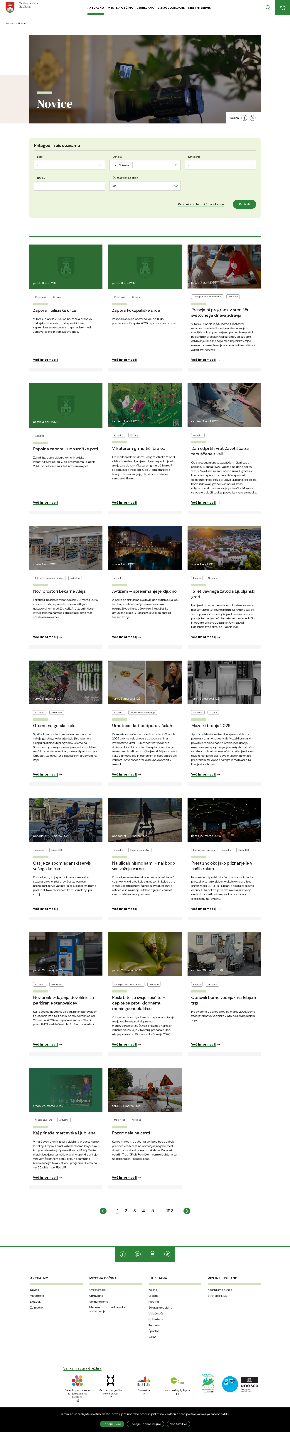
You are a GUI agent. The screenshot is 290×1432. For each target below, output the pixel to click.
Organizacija (97, 1290)
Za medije (36, 1307)
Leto (40, 156)
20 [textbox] (114, 186)
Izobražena (156, 1319)
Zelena (153, 1290)
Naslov (41, 177)
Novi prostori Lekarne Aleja (59, 591)
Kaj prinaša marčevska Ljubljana (64, 1133)
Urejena (154, 1296)
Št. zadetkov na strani (126, 177)
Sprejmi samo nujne (145, 1424)
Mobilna (154, 1302)
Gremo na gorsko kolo (54, 725)
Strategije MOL (217, 1296)
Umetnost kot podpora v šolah (142, 725)
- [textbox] (37, 165)
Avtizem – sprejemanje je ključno (144, 591)
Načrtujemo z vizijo (220, 1290)
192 (169, 1211)
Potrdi (244, 204)
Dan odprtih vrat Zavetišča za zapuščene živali (220, 451)
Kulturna (154, 1325)
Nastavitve (178, 1424)
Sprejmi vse (112, 1424)
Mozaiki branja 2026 (210, 725)
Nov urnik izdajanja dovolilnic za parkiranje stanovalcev (63, 1000)
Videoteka (37, 1296)
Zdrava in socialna (160, 1307)
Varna (152, 1337)
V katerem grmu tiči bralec (138, 448)
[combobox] (69, 164)
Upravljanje (96, 1296)
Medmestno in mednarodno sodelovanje (107, 1309)
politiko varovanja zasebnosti (207, 1414)
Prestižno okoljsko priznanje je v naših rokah (221, 865)
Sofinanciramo (98, 1302)
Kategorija (194, 156)
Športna (154, 1331)
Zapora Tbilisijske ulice (54, 310)
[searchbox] (135, 164)
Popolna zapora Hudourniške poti (65, 449)
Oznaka (117, 156)
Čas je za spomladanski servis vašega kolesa (62, 865)
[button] (201, 204)
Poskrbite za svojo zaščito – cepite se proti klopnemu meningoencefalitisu (138, 1003)
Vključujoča (156, 1313)
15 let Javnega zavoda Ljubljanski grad (223, 594)
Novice (34, 1290)
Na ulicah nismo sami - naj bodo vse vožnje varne (143, 865)
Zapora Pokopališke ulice (136, 310)
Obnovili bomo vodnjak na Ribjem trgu (223, 1000)
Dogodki (35, 1302)
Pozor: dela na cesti (131, 1133)
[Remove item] (115, 165)
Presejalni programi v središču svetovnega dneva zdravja (220, 312)
